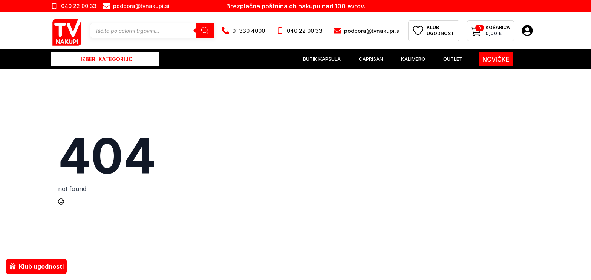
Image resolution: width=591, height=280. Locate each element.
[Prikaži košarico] (490, 31)
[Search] (205, 30)
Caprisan (371, 59)
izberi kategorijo (107, 59)
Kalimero (413, 59)
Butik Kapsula (322, 59)
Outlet (452, 59)
